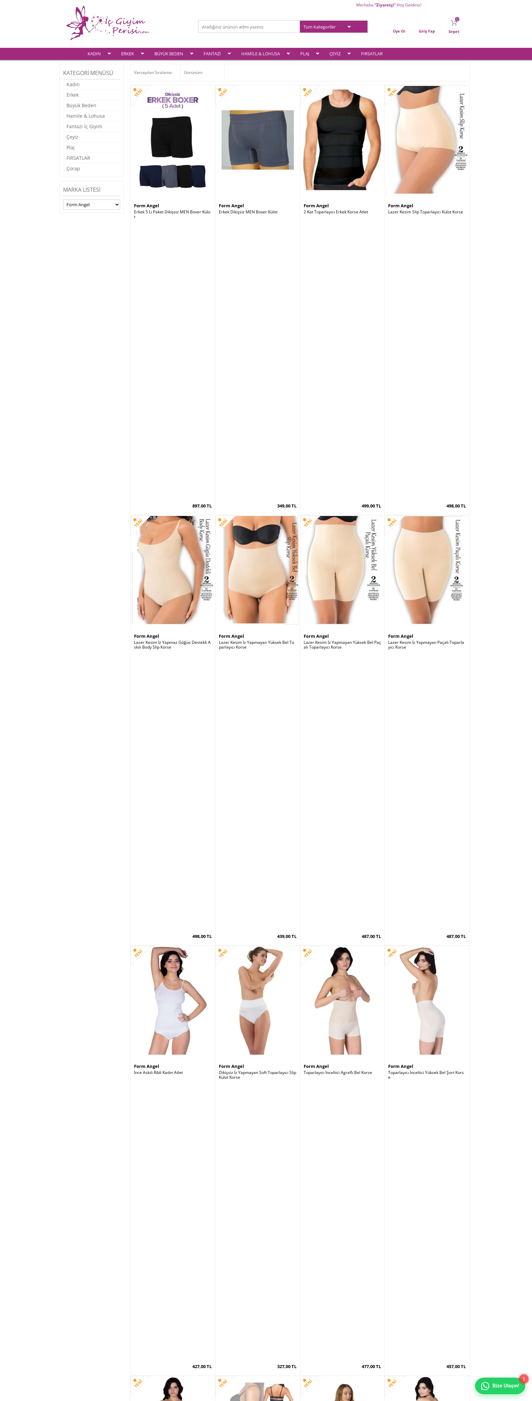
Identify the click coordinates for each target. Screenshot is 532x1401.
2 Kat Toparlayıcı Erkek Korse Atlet (336, 211)
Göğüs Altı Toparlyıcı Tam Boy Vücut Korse (427, 1151)
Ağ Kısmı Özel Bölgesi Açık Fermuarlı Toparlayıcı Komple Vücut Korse (342, 683)
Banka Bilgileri (215, 1329)
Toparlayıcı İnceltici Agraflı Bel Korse (338, 524)
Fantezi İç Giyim (80, 1321)
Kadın (73, 84)
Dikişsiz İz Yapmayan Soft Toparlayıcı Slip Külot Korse (257, 526)
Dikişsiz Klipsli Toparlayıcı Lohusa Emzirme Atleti (256, 839)
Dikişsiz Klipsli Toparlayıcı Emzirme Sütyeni (257, 995)
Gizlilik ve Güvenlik (151, 1329)
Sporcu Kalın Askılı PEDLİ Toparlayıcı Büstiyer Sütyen (257, 1151)
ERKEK (127, 53)
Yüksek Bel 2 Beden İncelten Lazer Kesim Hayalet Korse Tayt (172, 995)
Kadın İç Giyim (79, 1294)
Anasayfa (210, 1294)
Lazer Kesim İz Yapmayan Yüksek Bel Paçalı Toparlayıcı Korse (342, 370)
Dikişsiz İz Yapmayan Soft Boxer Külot (423, 992)
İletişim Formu (282, 1321)
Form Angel (146, 205)
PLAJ (304, 53)
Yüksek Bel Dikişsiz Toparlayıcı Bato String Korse (172, 839)
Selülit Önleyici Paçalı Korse (160, 680)
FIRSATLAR (372, 53)
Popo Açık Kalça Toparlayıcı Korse (250, 680)
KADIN (94, 53)
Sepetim (277, 1312)
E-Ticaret (245, 1392)
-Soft (230, 1392)
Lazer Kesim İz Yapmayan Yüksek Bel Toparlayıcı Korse (256, 370)
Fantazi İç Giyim (84, 126)
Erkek (72, 94)
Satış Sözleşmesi (149, 1312)
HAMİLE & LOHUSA (260, 53)
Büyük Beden (81, 105)
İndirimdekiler (215, 1312)
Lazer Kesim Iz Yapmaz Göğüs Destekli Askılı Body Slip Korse (172, 370)
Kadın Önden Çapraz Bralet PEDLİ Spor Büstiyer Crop (342, 839)
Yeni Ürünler (213, 1303)
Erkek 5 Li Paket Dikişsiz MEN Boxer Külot (172, 214)
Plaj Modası (77, 1347)
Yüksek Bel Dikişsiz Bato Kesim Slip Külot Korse (172, 1151)
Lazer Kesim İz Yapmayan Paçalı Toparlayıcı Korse (426, 370)
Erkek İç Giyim (79, 1303)
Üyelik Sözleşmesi (151, 1303)
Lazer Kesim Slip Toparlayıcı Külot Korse (425, 211)
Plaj (70, 147)
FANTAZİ (212, 53)
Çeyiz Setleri (77, 1338)
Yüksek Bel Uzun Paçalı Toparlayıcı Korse (342, 1149)
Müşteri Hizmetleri (219, 1321)
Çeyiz (72, 136)
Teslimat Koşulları (150, 1294)
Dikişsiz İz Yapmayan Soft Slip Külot (337, 992)
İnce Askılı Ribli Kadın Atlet (158, 524)
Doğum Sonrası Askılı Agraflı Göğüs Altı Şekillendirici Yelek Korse (427, 839)
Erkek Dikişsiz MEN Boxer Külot (248, 211)
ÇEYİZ (335, 53)
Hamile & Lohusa (85, 115)
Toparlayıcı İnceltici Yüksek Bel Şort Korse (426, 526)
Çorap (73, 168)
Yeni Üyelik (279, 1303)
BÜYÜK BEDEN (168, 53)
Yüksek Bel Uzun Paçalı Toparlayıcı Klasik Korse (426, 683)
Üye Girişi (278, 1294)
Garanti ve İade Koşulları (157, 1321)
